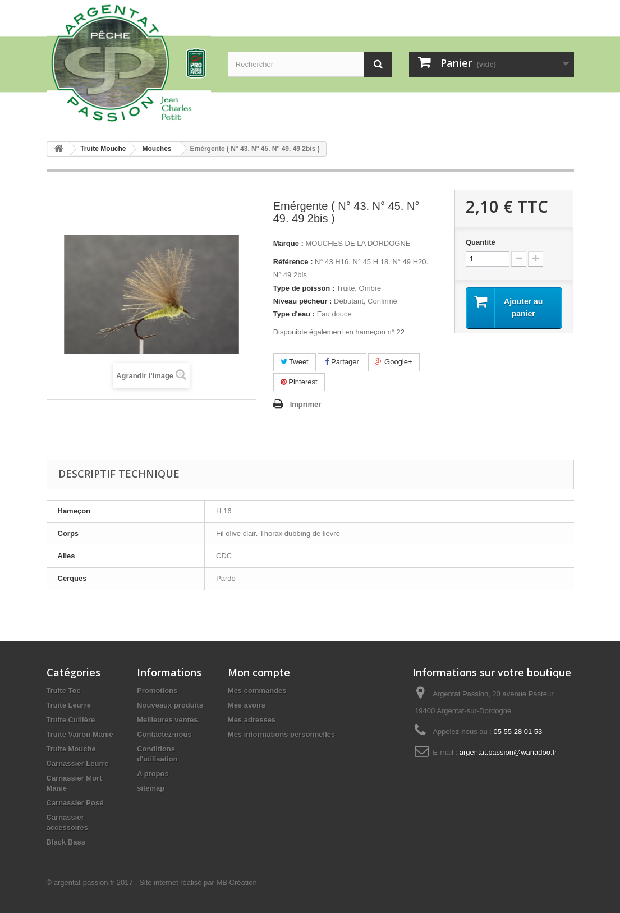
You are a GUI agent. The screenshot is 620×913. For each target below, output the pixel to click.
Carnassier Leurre (78, 763)
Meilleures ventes (167, 719)
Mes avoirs (246, 705)
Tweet (295, 361)
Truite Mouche (71, 749)
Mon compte (259, 672)
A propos (153, 773)
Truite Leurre (69, 705)
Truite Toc (64, 690)
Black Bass (66, 842)
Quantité (480, 242)
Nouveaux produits (170, 705)
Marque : (288, 243)
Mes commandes (257, 690)
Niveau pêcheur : (302, 301)
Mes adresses (251, 719)
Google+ (393, 361)
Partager (342, 361)
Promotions (157, 690)
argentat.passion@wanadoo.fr (508, 752)
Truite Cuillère (71, 719)
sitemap (150, 788)
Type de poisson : (304, 288)
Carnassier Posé (75, 803)
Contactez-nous (164, 734)
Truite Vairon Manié (80, 734)
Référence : (293, 262)
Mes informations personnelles (281, 734)
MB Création (236, 882)
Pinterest (299, 382)
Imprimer (306, 404)
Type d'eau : (294, 314)
